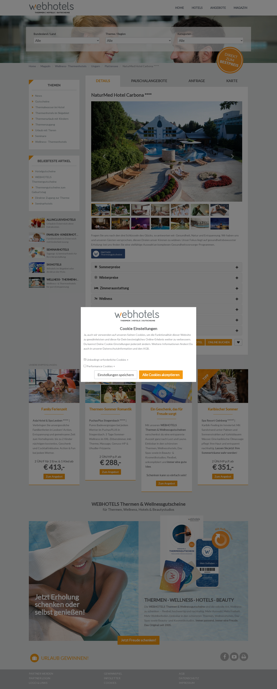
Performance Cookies (100, 366)
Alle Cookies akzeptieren (160, 374)
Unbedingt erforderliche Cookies (107, 359)
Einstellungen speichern (116, 374)
